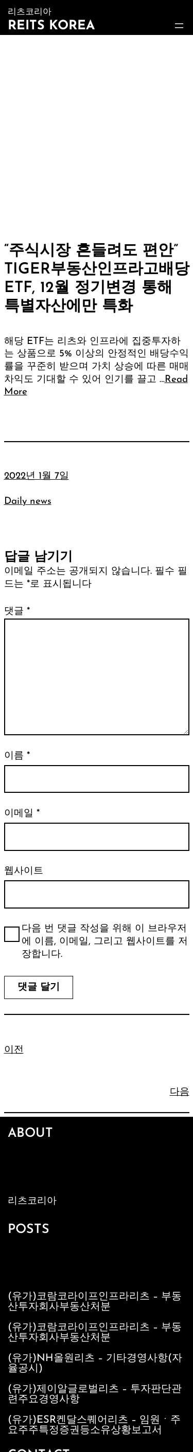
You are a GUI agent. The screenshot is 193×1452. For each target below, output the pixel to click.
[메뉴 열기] (179, 26)
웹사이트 (23, 871)
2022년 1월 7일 (36, 476)
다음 (179, 1092)
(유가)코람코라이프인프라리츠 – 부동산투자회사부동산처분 (95, 1302)
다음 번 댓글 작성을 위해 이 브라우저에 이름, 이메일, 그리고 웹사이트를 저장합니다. (105, 941)
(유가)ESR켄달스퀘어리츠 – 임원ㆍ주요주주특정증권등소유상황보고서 (94, 1425)
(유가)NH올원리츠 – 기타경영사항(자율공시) (95, 1363)
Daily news (27, 501)
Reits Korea (51, 26)
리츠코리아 (32, 1201)
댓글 (17, 611)
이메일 (22, 814)
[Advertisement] (96, 136)
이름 (17, 756)
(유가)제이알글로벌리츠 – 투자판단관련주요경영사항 (95, 1394)
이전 (14, 1050)
